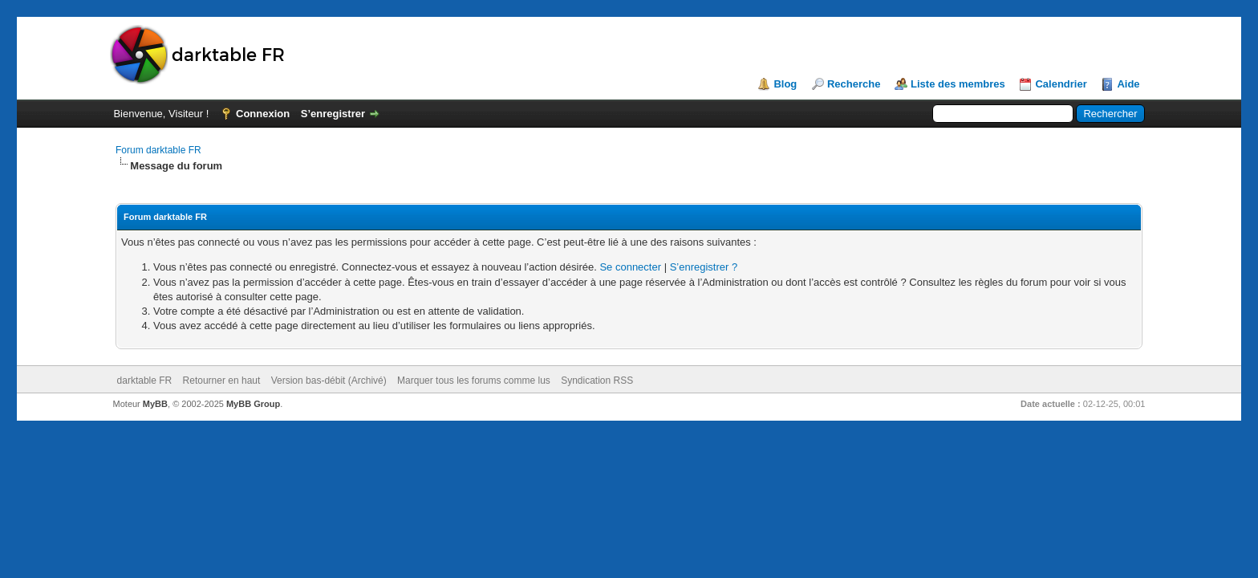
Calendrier (1060, 84)
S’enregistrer (333, 114)
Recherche (853, 84)
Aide (1128, 84)
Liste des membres (958, 84)
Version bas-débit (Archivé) (329, 380)
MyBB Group (253, 404)
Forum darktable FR (158, 150)
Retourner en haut (222, 380)
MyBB (155, 404)
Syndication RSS (597, 380)
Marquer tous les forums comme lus (473, 380)
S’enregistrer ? (704, 267)
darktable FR (144, 380)
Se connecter (630, 267)
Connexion (263, 114)
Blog (785, 84)
